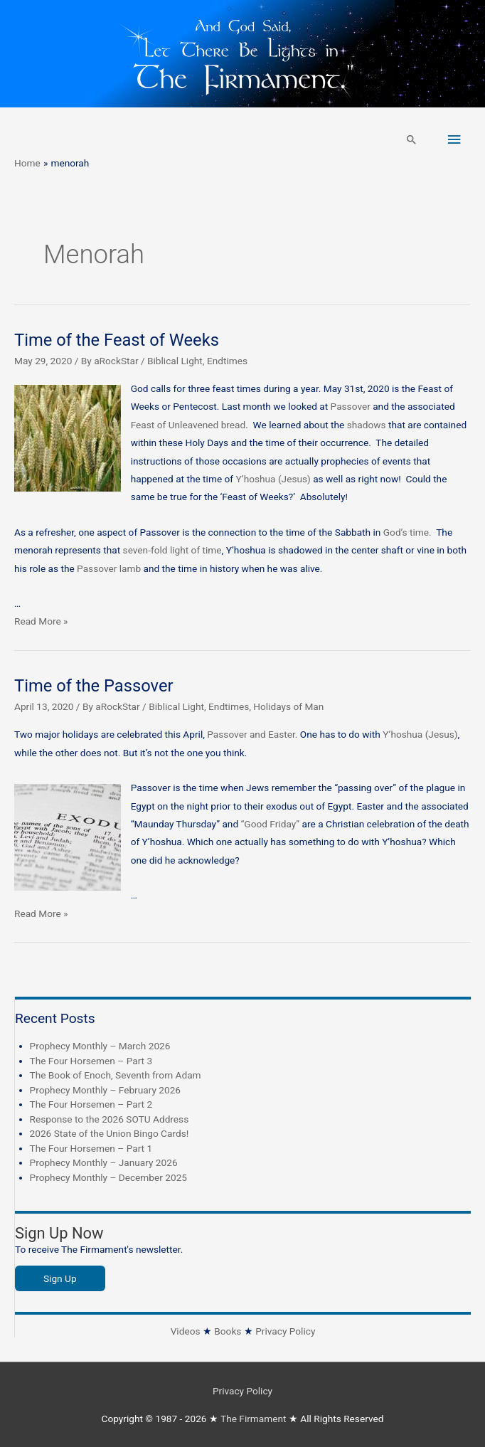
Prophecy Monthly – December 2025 (109, 1177)
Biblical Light (175, 360)
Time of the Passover (94, 686)
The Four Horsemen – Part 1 (91, 1148)
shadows (366, 424)
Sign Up (60, 1278)
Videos (186, 1331)
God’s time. (409, 532)
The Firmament (253, 1418)
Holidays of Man (288, 706)
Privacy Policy (285, 1331)
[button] (411, 139)
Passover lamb (110, 568)
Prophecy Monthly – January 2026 (104, 1162)
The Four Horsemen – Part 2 (91, 1104)
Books (227, 1331)
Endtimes (227, 360)
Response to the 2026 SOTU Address (109, 1119)
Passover (352, 406)
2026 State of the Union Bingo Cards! (109, 1133)
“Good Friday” (270, 823)
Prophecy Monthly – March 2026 (100, 1045)
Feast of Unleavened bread (188, 424)
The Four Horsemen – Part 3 (91, 1060)
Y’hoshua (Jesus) (272, 478)
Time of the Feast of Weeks (116, 340)
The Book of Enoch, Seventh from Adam (115, 1075)
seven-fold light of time (170, 550)
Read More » (41, 621)
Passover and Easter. (253, 734)
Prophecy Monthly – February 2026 (105, 1090)
